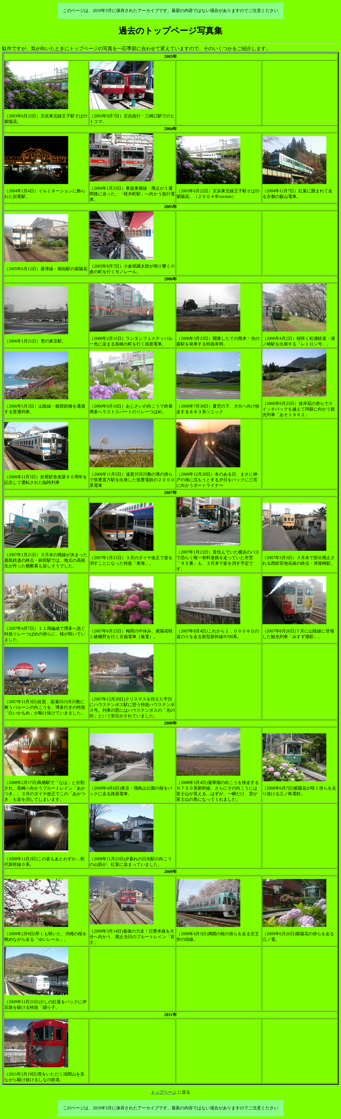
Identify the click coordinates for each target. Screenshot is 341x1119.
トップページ (163, 1092)
